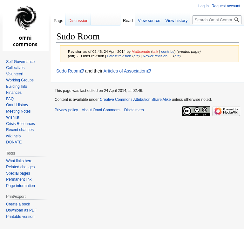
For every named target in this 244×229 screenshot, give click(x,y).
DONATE (14, 142)
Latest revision (119, 56)
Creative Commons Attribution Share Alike (135, 99)
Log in (203, 6)
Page (58, 20)
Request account (226, 6)
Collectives (15, 68)
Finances (14, 92)
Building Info (16, 86)
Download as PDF (21, 210)
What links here (19, 161)
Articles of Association (124, 70)
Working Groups (19, 80)
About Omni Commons (101, 110)
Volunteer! (14, 74)
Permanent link (18, 179)
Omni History (17, 105)
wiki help (13, 136)
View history (177, 20)
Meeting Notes (18, 111)
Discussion (78, 20)
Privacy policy (66, 110)
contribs (167, 51)
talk (155, 51)
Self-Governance (20, 61)
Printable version (20, 216)
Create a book (18, 204)
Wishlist (12, 117)
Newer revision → (157, 56)
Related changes (20, 167)
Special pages (18, 173)
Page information (20, 186)
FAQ (10, 99)
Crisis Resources (20, 123)
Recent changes (20, 130)
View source (149, 20)
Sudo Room (68, 70)
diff (135, 56)
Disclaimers (134, 110)
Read (128, 20)
